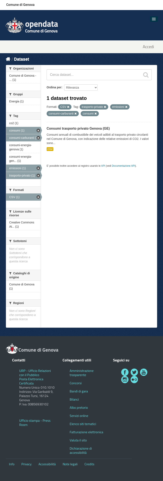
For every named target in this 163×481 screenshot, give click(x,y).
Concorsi (76, 383)
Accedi (148, 47)
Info (11, 464)
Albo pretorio (79, 407)
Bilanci (74, 399)
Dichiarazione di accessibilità (81, 450)
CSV (49, 149)
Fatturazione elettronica (86, 432)
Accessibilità (47, 464)
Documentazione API (123, 165)
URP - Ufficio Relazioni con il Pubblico (35, 372)
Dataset (21, 59)
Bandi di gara (79, 391)
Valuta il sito (78, 440)
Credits (89, 464)
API (103, 165)
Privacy (26, 464)
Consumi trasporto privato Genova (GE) (78, 128)
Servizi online (79, 415)
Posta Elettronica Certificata (31, 381)
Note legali (70, 464)
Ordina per (54, 87)
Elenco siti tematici (83, 423)
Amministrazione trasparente (81, 372)
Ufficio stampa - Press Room (35, 422)
